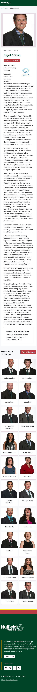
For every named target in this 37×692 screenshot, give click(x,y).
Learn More (9, 656)
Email (16, 61)
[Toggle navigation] (33, 3)
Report (7, 61)
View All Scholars (28, 352)
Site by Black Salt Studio (9, 680)
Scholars (4, 8)
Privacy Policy (21, 676)
